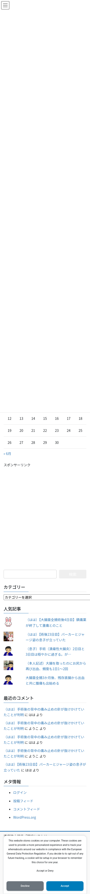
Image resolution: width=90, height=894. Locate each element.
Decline (25, 886)
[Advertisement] (45, 513)
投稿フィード (23, 800)
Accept (65, 886)
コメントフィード (26, 809)
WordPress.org (24, 817)
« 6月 (7, 453)
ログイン (20, 792)
